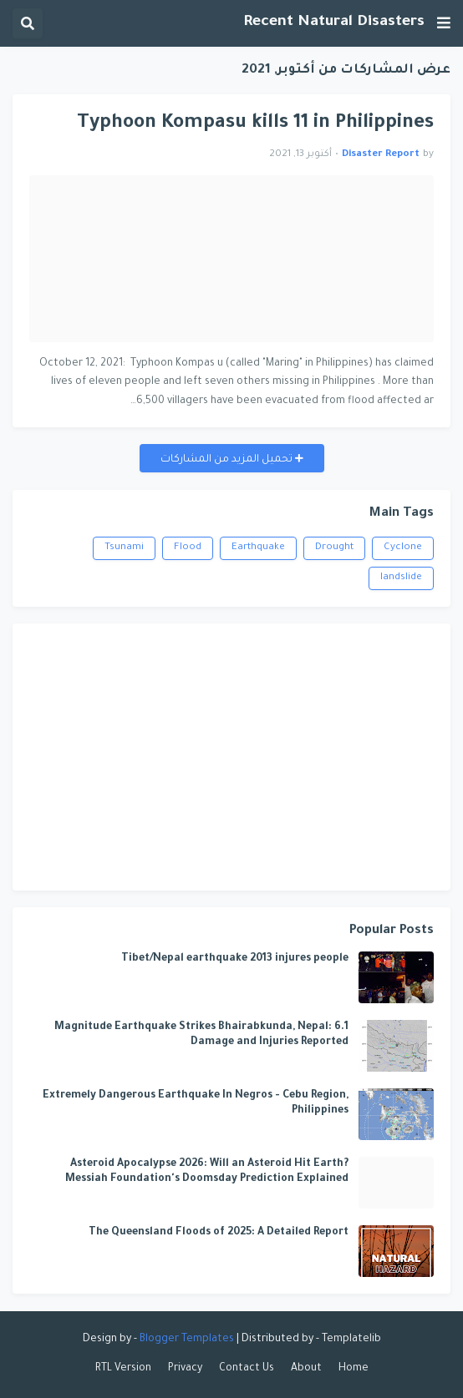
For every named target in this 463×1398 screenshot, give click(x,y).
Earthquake (258, 548)
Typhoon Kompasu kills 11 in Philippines (255, 124)
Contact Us (246, 1369)
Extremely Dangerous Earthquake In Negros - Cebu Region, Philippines (196, 1103)
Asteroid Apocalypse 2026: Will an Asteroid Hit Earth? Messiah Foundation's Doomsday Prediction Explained (207, 1171)
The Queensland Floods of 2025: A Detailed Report (219, 1233)
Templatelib (351, 1339)
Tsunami (124, 548)
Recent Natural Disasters (334, 22)
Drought (334, 548)
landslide (401, 578)
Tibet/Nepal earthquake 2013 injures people (235, 959)
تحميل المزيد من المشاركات (227, 460)
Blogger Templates (187, 1339)
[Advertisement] (231, 757)
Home (353, 1369)
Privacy (185, 1369)
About (306, 1369)
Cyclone (403, 548)
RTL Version (123, 1369)
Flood (187, 548)
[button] (444, 23)
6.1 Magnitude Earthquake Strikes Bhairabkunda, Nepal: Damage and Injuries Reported (201, 1035)
